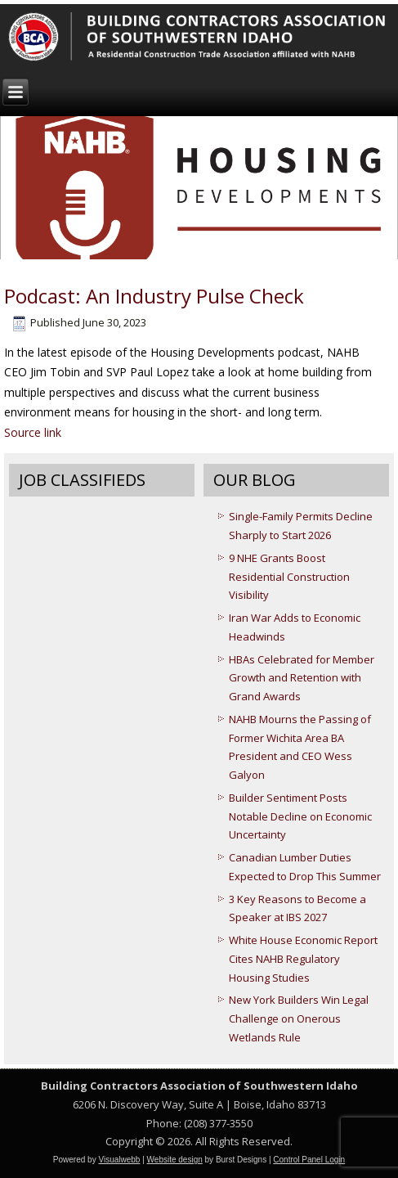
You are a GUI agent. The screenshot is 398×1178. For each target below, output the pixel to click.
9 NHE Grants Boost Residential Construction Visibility (289, 577)
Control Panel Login (309, 1159)
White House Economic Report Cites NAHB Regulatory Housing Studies (303, 959)
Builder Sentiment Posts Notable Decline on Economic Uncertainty (300, 816)
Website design (175, 1159)
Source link (32, 432)
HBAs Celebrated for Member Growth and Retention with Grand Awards (301, 678)
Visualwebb (119, 1159)
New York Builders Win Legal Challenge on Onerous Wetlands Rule (299, 1018)
